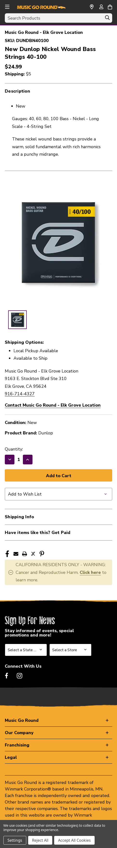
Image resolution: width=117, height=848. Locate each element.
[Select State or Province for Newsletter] (26, 650)
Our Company (19, 733)
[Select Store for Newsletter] (70, 650)
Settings (14, 840)
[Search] (107, 19)
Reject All (40, 840)
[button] (7, 6)
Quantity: (14, 449)
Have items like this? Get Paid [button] (38, 532)
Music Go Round (22, 720)
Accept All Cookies (74, 840)
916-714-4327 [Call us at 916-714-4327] (20, 394)
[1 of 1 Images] (17, 319)
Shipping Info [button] (19, 517)
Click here (90, 572)
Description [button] (17, 91)
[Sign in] (101, 7)
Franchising (17, 745)
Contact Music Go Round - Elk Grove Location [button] (53, 405)
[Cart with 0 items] (110, 6)
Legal (11, 757)
